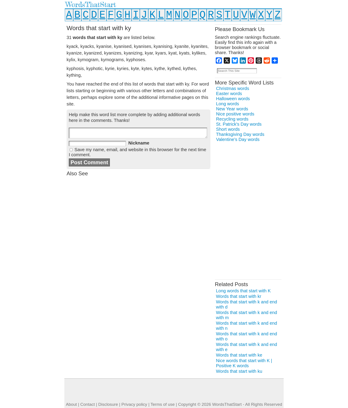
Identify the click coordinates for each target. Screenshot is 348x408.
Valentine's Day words (238, 139)
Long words (227, 103)
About (71, 404)
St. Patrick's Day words (239, 124)
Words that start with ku (239, 371)
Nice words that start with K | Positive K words (244, 363)
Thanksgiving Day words (240, 134)
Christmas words (232, 88)
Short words (228, 129)
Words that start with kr (238, 296)
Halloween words (233, 98)
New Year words (232, 108)
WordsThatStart (90, 4)
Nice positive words (235, 113)
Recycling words (232, 119)
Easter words (229, 93)
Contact (87, 404)
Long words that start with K (243, 290)
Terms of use (162, 404)
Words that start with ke (239, 355)
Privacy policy (134, 404)
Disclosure (108, 404)
